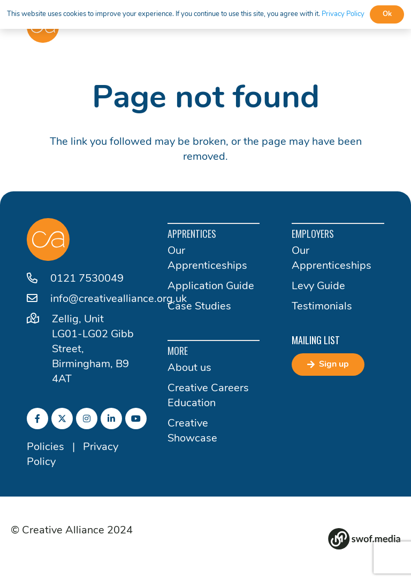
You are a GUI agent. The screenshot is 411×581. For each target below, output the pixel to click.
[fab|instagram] (86, 418)
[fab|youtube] (136, 418)
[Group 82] (364, 538)
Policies (45, 447)
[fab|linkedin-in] (111, 418)
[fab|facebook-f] (37, 418)
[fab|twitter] (62, 418)
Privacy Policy (343, 14)
